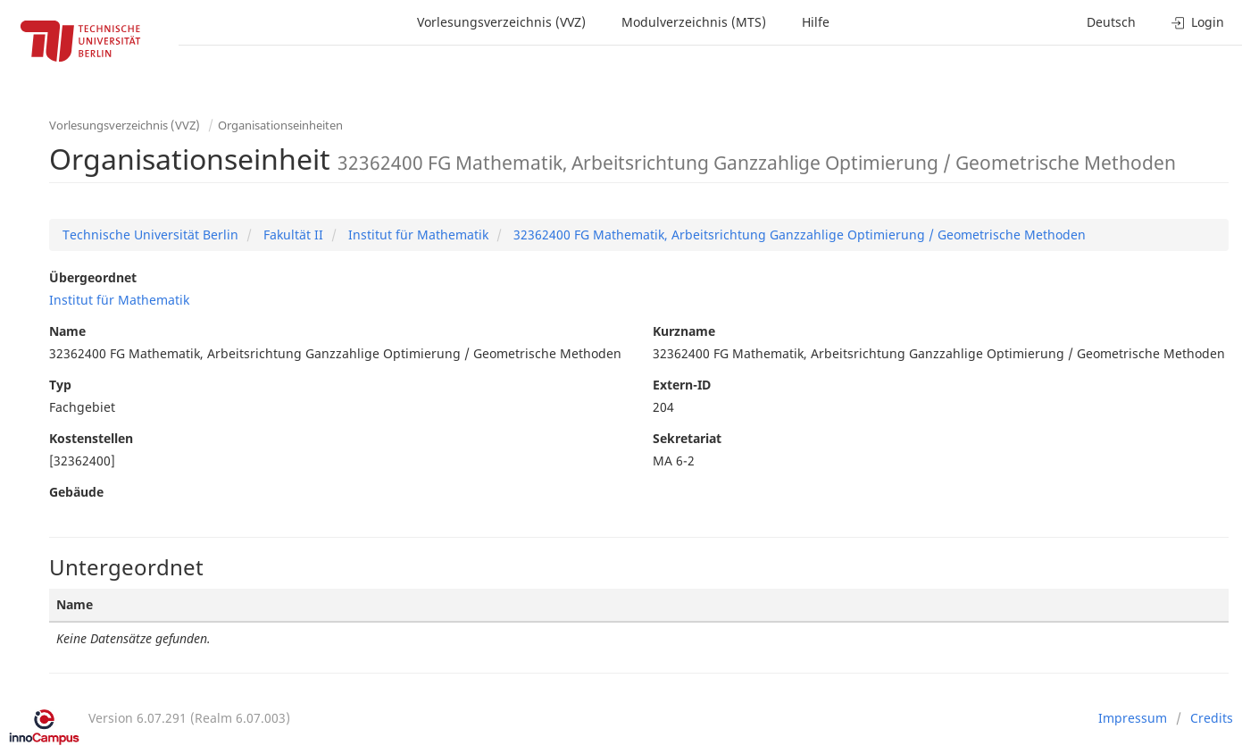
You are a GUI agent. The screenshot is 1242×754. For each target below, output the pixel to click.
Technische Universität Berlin (150, 234)
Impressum (1132, 717)
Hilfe (815, 21)
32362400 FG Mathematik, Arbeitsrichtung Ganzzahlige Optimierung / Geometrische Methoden (798, 234)
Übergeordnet (93, 277)
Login (1197, 21)
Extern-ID (682, 384)
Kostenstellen (91, 438)
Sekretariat (687, 438)
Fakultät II (291, 234)
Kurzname (684, 331)
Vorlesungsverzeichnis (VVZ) (501, 21)
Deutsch (1111, 21)
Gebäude (76, 491)
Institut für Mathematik (416, 234)
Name (67, 331)
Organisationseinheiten (280, 125)
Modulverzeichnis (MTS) (693, 21)
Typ (60, 384)
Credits (1211, 717)
